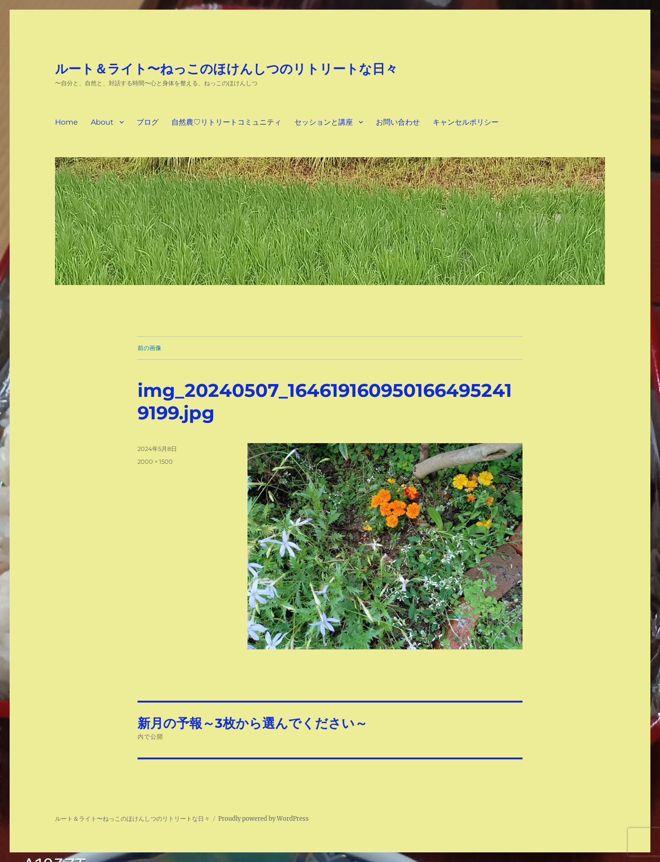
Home (66, 122)
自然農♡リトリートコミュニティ (226, 122)
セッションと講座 (323, 122)
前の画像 (149, 347)
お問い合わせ (398, 122)
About (102, 122)
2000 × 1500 (155, 461)
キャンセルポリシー (466, 122)
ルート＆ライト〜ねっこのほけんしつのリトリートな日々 (226, 69)
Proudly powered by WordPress (263, 819)
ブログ (148, 122)
